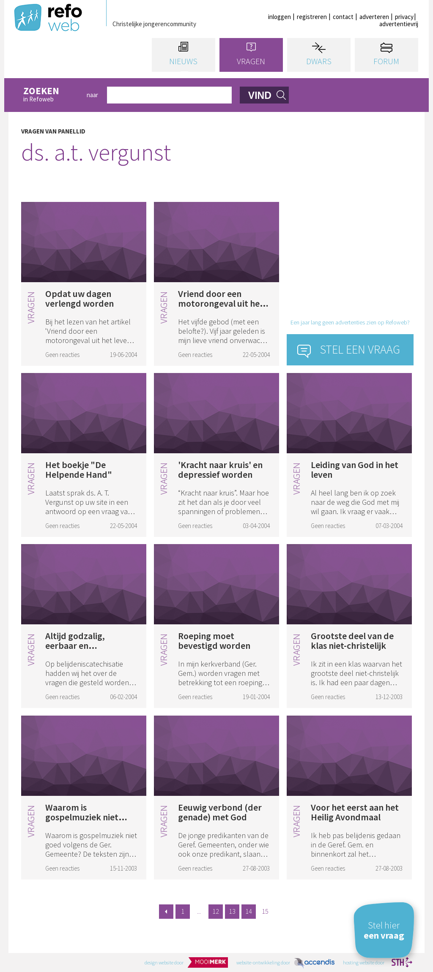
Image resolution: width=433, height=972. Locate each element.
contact (343, 17)
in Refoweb (50, 95)
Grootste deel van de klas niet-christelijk (352, 640)
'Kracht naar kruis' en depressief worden (220, 469)
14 (248, 911)
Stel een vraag (360, 349)
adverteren (374, 17)
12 (215, 911)
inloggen (279, 17)
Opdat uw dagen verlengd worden (79, 298)
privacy (404, 17)
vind (259, 95)
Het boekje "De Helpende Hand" (78, 469)
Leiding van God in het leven (354, 469)
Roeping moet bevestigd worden (214, 640)
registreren (312, 17)
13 (232, 911)
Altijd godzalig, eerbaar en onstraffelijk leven (81, 645)
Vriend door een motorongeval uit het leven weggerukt (220, 303)
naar (92, 95)
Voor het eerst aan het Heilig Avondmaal (355, 812)
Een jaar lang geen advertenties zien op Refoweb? (350, 322)
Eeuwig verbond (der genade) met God (220, 812)
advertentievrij (398, 24)
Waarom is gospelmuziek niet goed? (81, 817)
